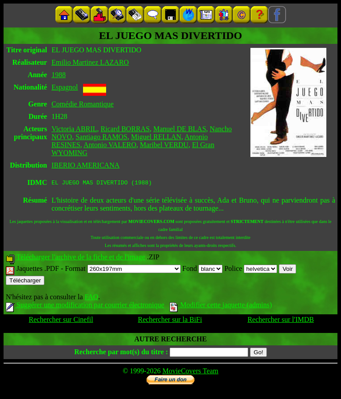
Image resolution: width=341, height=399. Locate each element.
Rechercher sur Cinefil (61, 321)
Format (122, 270)
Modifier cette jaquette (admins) (221, 306)
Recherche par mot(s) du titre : (121, 353)
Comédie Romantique (83, 104)
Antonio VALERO (109, 145)
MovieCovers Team (190, 372)
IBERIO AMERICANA (85, 165)
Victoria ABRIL (74, 129)
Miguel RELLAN (156, 137)
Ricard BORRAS (125, 129)
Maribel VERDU (164, 145)
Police (250, 270)
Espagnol (65, 87)
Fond (202, 270)
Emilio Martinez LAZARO (90, 62)
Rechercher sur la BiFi (170, 321)
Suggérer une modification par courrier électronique (85, 306)
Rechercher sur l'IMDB (280, 321)
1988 (59, 74)
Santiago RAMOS (101, 137)
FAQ (91, 298)
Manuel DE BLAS (179, 129)
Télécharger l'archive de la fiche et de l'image (80, 258)
